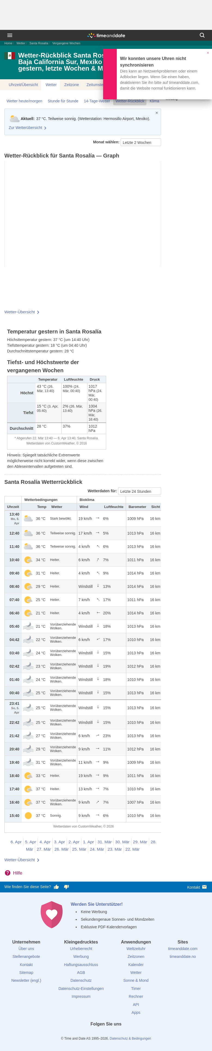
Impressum (81, 996)
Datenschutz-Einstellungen (81, 988)
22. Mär (132, 849)
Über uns (26, 948)
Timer (136, 988)
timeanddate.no (183, 956)
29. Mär (140, 841)
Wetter (21, 43)
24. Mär (97, 849)
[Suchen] (202, 35)
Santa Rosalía (38, 43)
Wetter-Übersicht (19, 312)
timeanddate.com (182, 948)
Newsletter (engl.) (26, 980)
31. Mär (104, 841)
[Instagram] (115, 1034)
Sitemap (26, 972)
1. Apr (88, 841)
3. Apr (59, 841)
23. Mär (114, 849)
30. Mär (122, 841)
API (136, 1004)
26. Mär (61, 849)
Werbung (81, 956)
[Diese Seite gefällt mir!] (56, 887)
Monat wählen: (107, 142)
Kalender (136, 964)
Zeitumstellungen (101, 85)
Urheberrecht (81, 948)
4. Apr (44, 841)
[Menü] (9, 35)
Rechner (136, 996)
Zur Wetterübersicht (25, 127)
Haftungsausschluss (81, 964)
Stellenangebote (26, 956)
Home (8, 43)
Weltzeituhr (136, 948)
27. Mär (44, 849)
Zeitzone (71, 85)
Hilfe (17, 873)
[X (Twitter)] (97, 1034)
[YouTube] (124, 1034)
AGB (81, 972)
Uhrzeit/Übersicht (23, 85)
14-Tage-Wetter (97, 101)
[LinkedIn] (106, 1034)
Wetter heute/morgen (24, 101)
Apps (136, 1012)
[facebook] (88, 1034)
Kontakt (197, 886)
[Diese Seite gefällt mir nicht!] (66, 887)
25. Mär (79, 849)
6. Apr (16, 841)
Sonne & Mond (136, 980)
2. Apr (74, 841)
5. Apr (30, 841)
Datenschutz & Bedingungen (130, 1038)
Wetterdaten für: (103, 491)
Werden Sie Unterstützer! (97, 904)
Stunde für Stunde (63, 101)
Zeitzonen (136, 956)
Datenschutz (81, 980)
